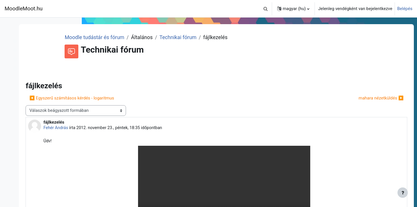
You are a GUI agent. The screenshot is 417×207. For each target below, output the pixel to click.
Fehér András (123, 128)
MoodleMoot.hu (23, 8)
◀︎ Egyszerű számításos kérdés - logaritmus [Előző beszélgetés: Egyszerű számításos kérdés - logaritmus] (139, 98)
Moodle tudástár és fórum (154, 37)
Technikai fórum (237, 37)
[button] (266, 8)
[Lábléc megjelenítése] (402, 192)
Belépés (404, 8)
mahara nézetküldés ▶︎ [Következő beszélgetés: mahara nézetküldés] (370, 98)
